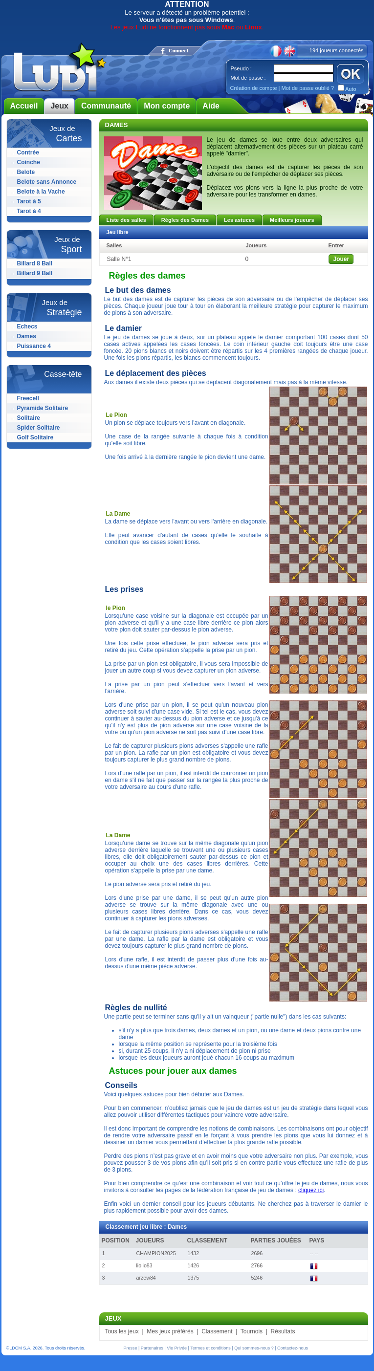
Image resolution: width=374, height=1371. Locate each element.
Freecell (28, 398)
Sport (71, 249)
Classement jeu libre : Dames (146, 1226)
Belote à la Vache (41, 191)
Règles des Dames (185, 220)
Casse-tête (63, 374)
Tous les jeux (122, 1331)
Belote (26, 172)
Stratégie (64, 312)
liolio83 (144, 1265)
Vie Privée (177, 1348)
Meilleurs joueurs (292, 220)
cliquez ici (311, 1190)
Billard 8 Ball (35, 263)
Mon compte (167, 106)
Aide (211, 106)
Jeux (59, 106)
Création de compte (253, 88)
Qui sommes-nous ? (254, 1348)
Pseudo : (241, 68)
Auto (350, 89)
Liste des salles (126, 220)
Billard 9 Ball (35, 273)
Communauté (106, 106)
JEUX (113, 1318)
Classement (216, 1331)
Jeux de (62, 128)
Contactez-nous (292, 1348)
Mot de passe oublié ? (307, 88)
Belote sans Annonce (47, 181)
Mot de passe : (248, 78)
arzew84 (146, 1278)
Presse (130, 1348)
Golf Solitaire (35, 437)
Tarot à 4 (29, 211)
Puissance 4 (34, 346)
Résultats (283, 1331)
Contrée (28, 152)
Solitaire (28, 417)
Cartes (69, 138)
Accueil (24, 106)
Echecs (27, 326)
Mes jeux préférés (170, 1331)
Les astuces (239, 220)
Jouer (341, 259)
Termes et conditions (210, 1348)
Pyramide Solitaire (42, 408)
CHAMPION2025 (156, 1253)
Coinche (28, 162)
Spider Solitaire (38, 427)
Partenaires (152, 1348)
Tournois (252, 1331)
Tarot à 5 (29, 201)
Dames (26, 336)
